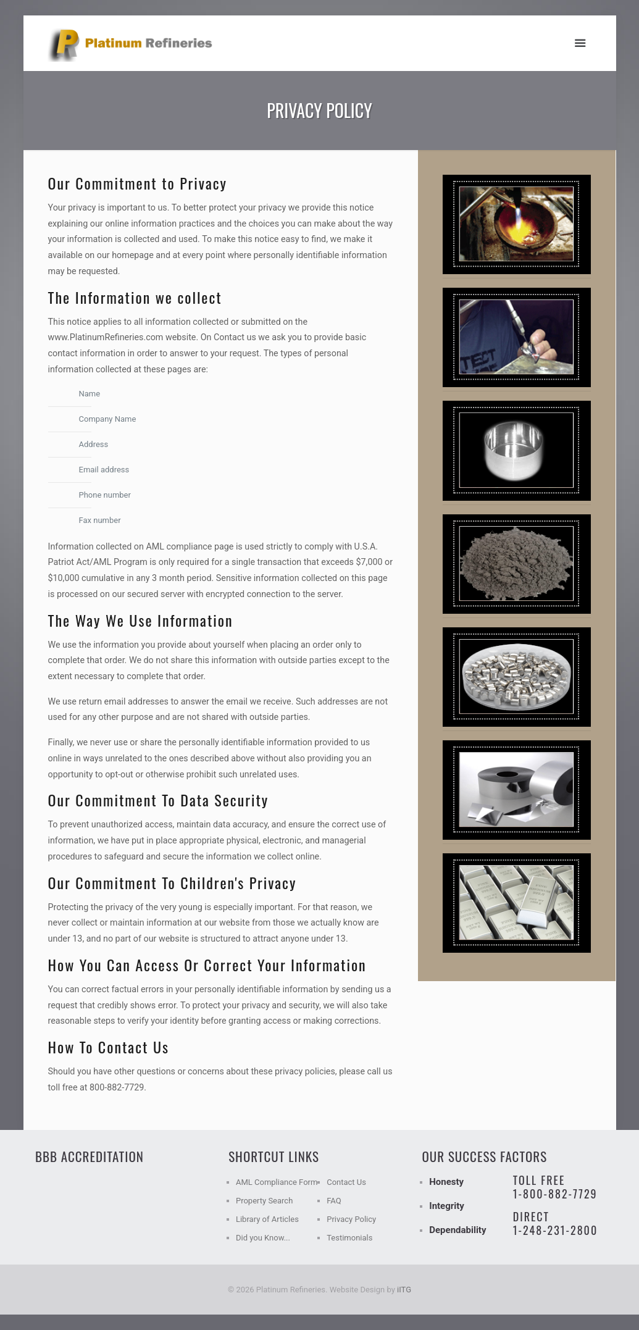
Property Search (264, 1200)
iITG (404, 1289)
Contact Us (346, 1182)
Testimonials (349, 1237)
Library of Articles (267, 1219)
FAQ (334, 1200)
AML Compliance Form (276, 1182)
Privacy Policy (351, 1219)
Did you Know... (263, 1237)
